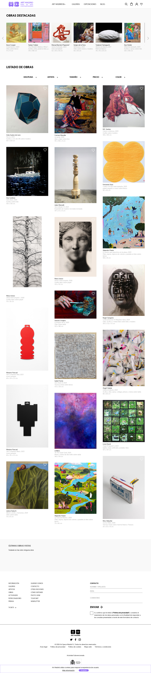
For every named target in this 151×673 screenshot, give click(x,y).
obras (10, 592)
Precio (98, 77)
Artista (53, 77)
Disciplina (30, 77)
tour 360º (34, 598)
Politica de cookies (74, 647)
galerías (76, 4)
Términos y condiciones (103, 647)
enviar (97, 607)
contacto (35, 586)
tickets (12, 607)
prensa (11, 601)
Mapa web (88, 647)
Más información (68, 670)
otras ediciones (37, 589)
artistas (11, 589)
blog (102, 4)
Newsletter (35, 601)
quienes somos (37, 583)
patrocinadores (14, 598)
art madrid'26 (59, 4)
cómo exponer (37, 592)
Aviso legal (43, 647)
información (13, 583)
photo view (35, 595)
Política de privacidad (57, 647)
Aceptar (84, 670)
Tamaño (76, 77)
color (121, 77)
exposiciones (90, 4)
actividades (13, 595)
